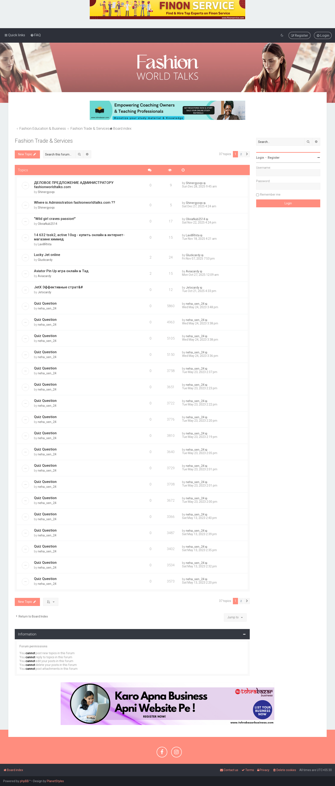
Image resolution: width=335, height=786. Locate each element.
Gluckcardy (45, 260)
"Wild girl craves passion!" (55, 218)
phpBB (24, 781)
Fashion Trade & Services (44, 141)
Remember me (270, 194)
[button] (247, 154)
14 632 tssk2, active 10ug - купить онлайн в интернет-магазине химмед (79, 237)
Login (260, 157)
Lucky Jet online (47, 255)
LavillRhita (44, 244)
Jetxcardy (44, 292)
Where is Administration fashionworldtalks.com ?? (74, 202)
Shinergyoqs (46, 192)
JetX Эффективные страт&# (58, 287)
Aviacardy (44, 276)
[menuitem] (35, 35)
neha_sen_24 (47, 308)
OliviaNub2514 (47, 223)
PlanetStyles (55, 781)
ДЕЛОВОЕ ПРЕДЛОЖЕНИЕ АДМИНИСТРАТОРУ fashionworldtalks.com (74, 184)
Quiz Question (45, 303)
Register (274, 157)
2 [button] (241, 153)
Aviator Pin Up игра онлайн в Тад (61, 271)
